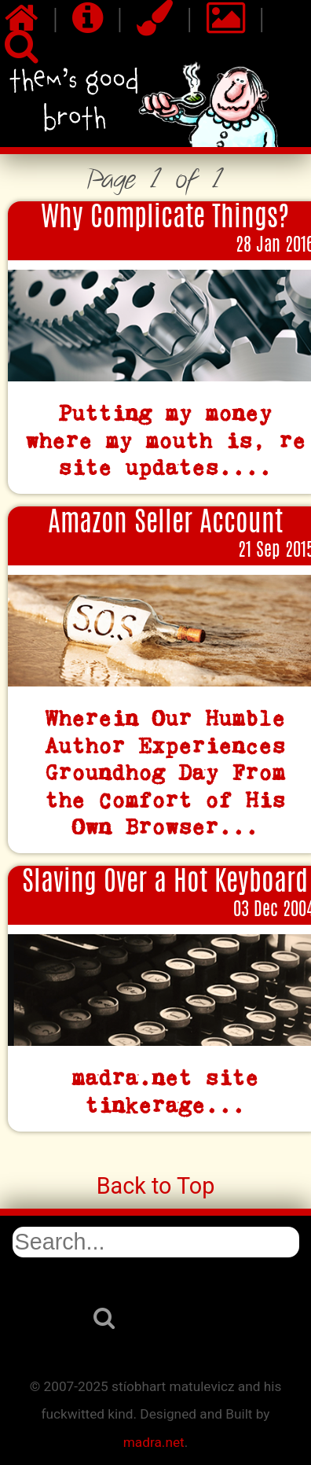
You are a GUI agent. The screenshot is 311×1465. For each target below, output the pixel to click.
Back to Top (156, 1185)
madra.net (154, 1442)
